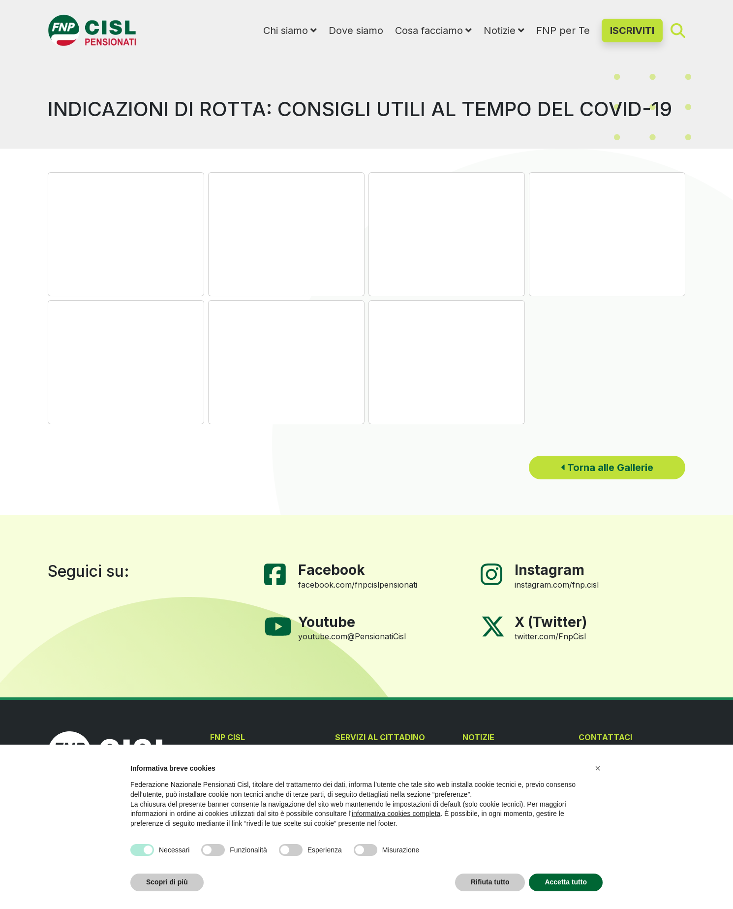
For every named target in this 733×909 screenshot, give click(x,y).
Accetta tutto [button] (566, 882)
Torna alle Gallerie (607, 467)
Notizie (500, 30)
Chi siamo (285, 30)
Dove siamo (356, 30)
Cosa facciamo (429, 30)
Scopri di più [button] (167, 882)
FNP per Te (563, 30)
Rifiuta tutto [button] (490, 882)
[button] (598, 768)
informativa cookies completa (396, 813)
